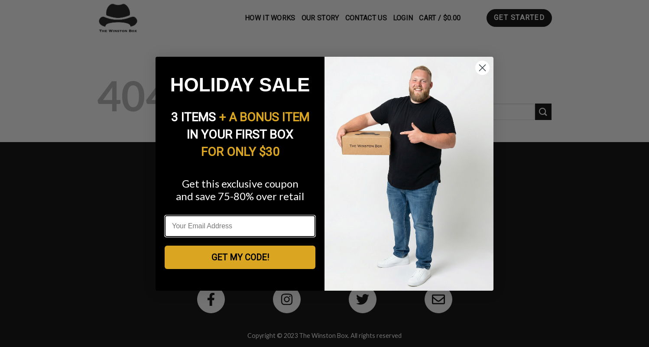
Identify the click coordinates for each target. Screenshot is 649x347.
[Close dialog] (482, 67)
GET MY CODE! (240, 257)
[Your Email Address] (240, 226)
